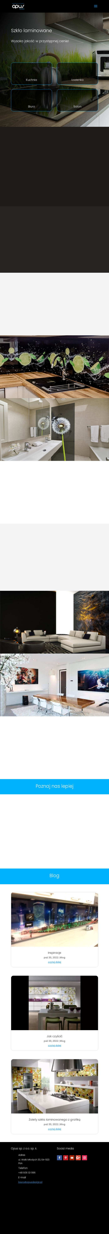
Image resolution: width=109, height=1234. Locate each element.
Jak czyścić (54, 1036)
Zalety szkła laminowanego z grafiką (54, 1119)
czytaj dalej (54, 962)
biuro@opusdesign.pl (30, 1182)
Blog (62, 957)
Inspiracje (54, 953)
